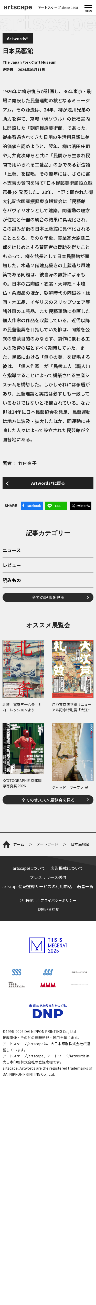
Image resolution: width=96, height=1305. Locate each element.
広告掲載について (66, 1051)
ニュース (12, 622)
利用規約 (27, 1083)
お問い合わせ (48, 1092)
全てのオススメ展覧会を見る (48, 871)
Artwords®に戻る (48, 483)
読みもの (12, 652)
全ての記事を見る (48, 668)
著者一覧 (85, 1070)
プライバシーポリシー (58, 1083)
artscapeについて (29, 1051)
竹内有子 (27, 463)
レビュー (12, 637)
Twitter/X (82, 505)
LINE (58, 505)
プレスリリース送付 (48, 1060)
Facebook (34, 505)
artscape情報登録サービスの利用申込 (37, 1070)
